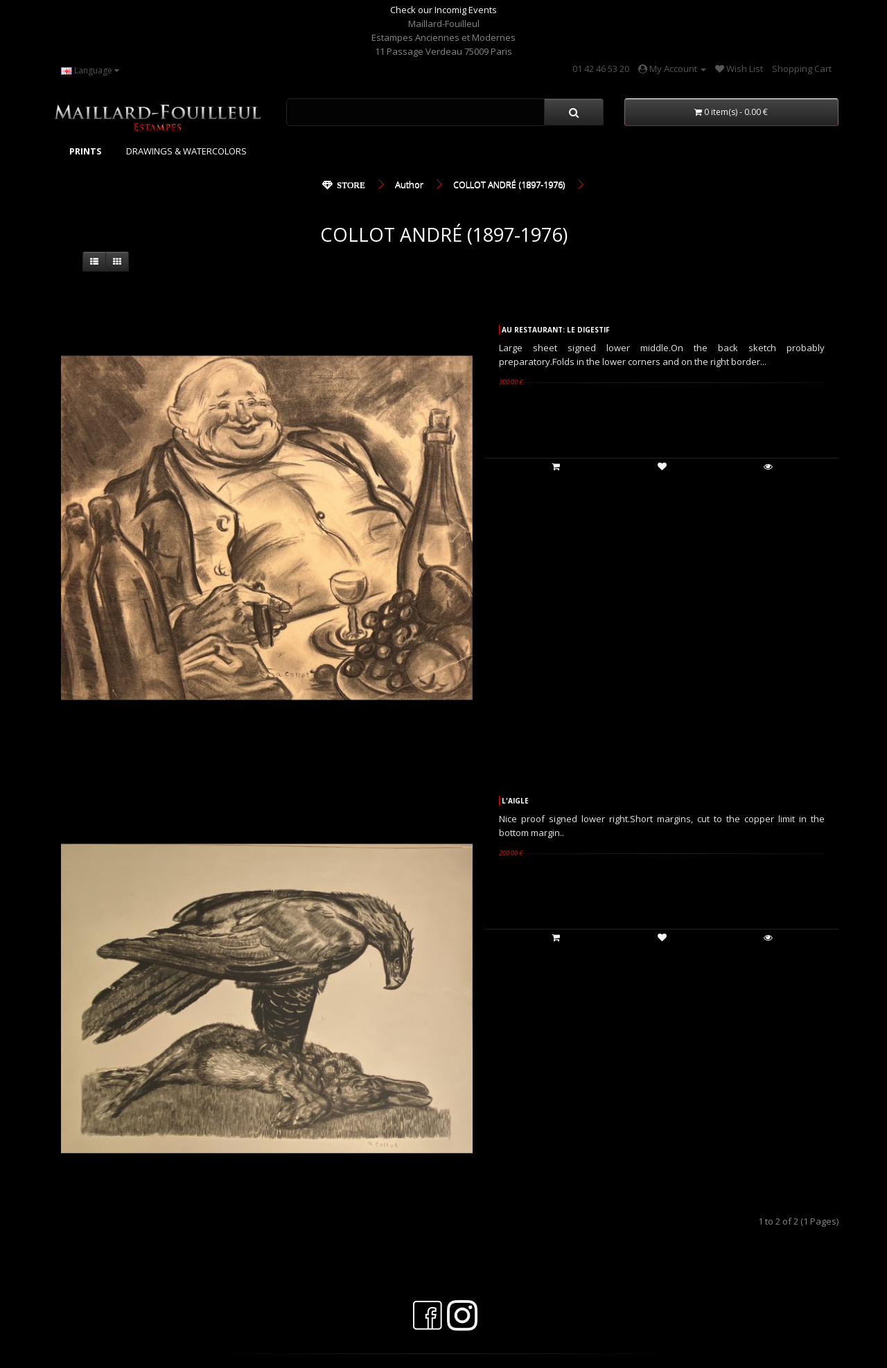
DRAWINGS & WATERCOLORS (186, 151)
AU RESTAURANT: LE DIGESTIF (556, 330)
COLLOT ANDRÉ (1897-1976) (509, 184)
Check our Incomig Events (443, 9)
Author (409, 184)
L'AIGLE (515, 801)
